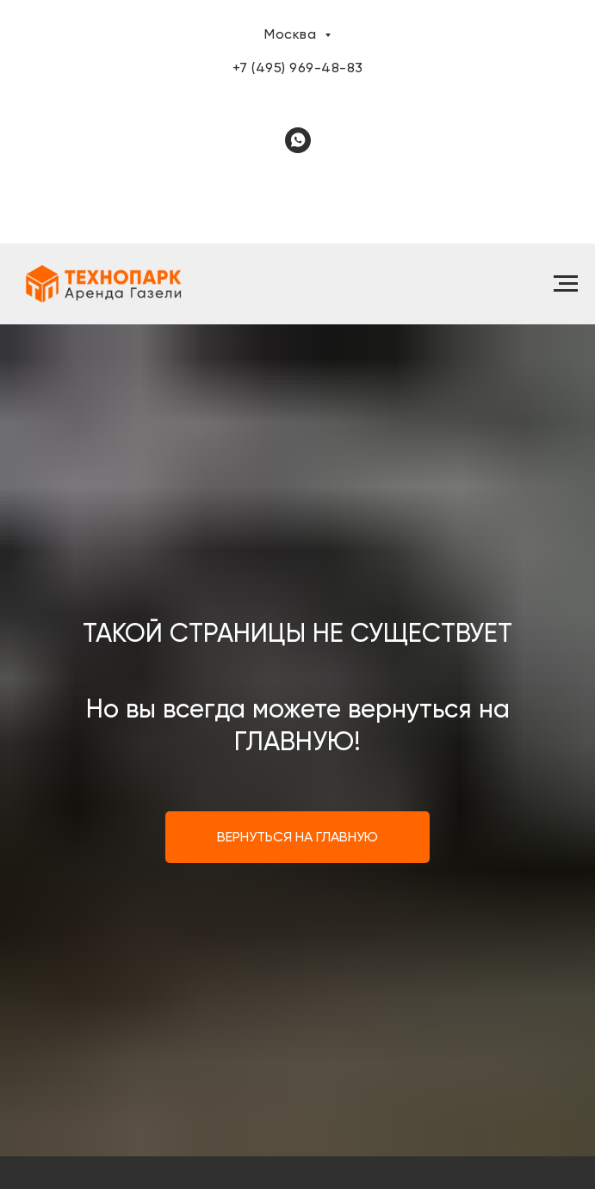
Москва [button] (292, 34)
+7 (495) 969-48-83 (297, 67)
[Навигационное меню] (566, 284)
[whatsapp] (298, 140)
